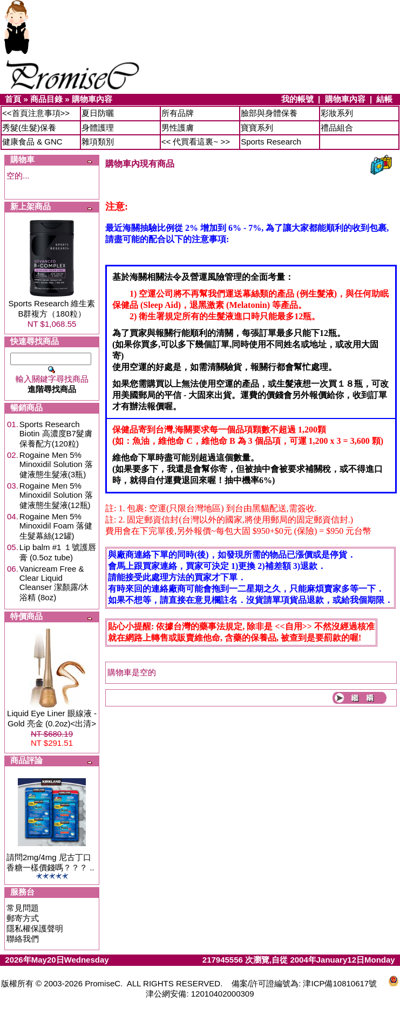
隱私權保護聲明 (34, 928)
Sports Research (271, 141)
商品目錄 (46, 99)
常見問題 (22, 907)
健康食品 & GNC (32, 141)
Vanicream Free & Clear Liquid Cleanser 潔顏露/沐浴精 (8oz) (54, 583)
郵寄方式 (22, 918)
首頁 (13, 99)
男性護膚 (177, 127)
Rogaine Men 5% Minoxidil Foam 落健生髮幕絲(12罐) (55, 526)
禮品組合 (337, 127)
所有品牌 (177, 113)
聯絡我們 (22, 938)
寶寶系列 (257, 127)
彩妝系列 (337, 113)
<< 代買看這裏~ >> (195, 141)
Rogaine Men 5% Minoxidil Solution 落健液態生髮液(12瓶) (56, 495)
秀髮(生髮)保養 (29, 127)
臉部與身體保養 (269, 113)
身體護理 (98, 127)
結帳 (384, 99)
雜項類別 (98, 141)
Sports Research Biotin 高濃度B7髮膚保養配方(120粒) (55, 434)
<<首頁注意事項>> (36, 113)
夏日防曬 (98, 113)
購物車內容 (92, 99)
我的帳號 (297, 99)
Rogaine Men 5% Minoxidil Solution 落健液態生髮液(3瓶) (56, 464)
